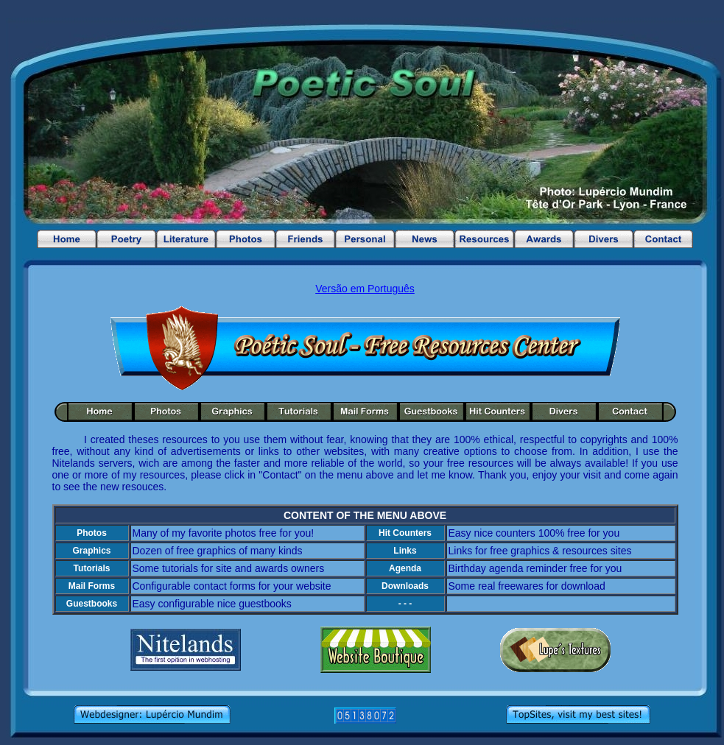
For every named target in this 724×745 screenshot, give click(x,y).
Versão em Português (365, 288)
